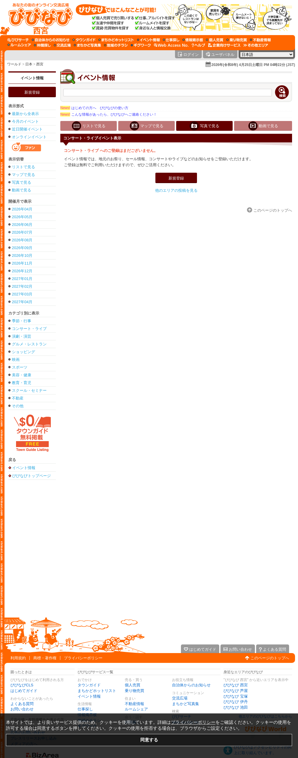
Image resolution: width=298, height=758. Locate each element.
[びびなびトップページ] (38, 17)
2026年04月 (22, 209)
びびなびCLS (21, 685)
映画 (16, 359)
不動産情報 (134, 704)
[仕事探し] (171, 40)
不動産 (17, 398)
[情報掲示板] (192, 40)
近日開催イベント (27, 129)
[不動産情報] (260, 40)
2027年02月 (22, 286)
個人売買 (132, 685)
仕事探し (85, 709)
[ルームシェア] (19, 45)
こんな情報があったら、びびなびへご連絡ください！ (108, 114)
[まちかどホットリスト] (116, 40)
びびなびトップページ (31, 476)
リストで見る (23, 167)
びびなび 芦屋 (235, 690)
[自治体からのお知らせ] (51, 40)
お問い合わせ (22, 709)
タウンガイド (89, 685)
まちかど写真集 (185, 704)
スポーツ (19, 367)
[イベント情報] (148, 40)
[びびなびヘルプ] (198, 45)
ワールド (14, 64)
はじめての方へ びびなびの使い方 (94, 108)
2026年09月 (22, 248)
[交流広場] (62, 45)
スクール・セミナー (29, 390)
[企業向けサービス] (224, 45)
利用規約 (18, 658)
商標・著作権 (44, 658)
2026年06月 (22, 225)
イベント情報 (32, 78)
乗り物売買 (134, 690)
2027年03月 (22, 294)
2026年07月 (22, 232)
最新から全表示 (25, 114)
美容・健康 (21, 375)
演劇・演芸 (21, 336)
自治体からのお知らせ (191, 685)
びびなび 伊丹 (235, 701)
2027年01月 (22, 279)
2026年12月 (22, 271)
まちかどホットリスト (97, 690)
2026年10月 (22, 255)
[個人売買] (214, 40)
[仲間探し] (42, 45)
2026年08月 (22, 240)
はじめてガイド (23, 690)
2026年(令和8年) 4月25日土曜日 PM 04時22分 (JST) (253, 65)
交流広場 (179, 698)
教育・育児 (21, 383)
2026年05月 (22, 217)
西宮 (39, 64)
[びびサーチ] (18, 40)
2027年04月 (22, 302)
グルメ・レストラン (29, 344)
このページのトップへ (269, 658)
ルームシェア (136, 709)
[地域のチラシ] (116, 45)
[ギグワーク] (141, 45)
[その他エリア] (255, 45)
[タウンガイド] (83, 40)
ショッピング (23, 352)
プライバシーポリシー (83, 658)
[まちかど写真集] (87, 45)
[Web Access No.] (171, 45)
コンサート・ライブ (29, 329)
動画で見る (21, 190)
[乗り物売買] (236, 40)
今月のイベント (25, 121)
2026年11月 (22, 263)
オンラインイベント (29, 137)
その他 (17, 406)
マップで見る (23, 175)
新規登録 (32, 92)
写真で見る (21, 182)
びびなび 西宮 (235, 685)
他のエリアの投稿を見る (176, 190)
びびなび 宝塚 (235, 696)
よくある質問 (22, 704)
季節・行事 (21, 321)
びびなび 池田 (235, 707)
